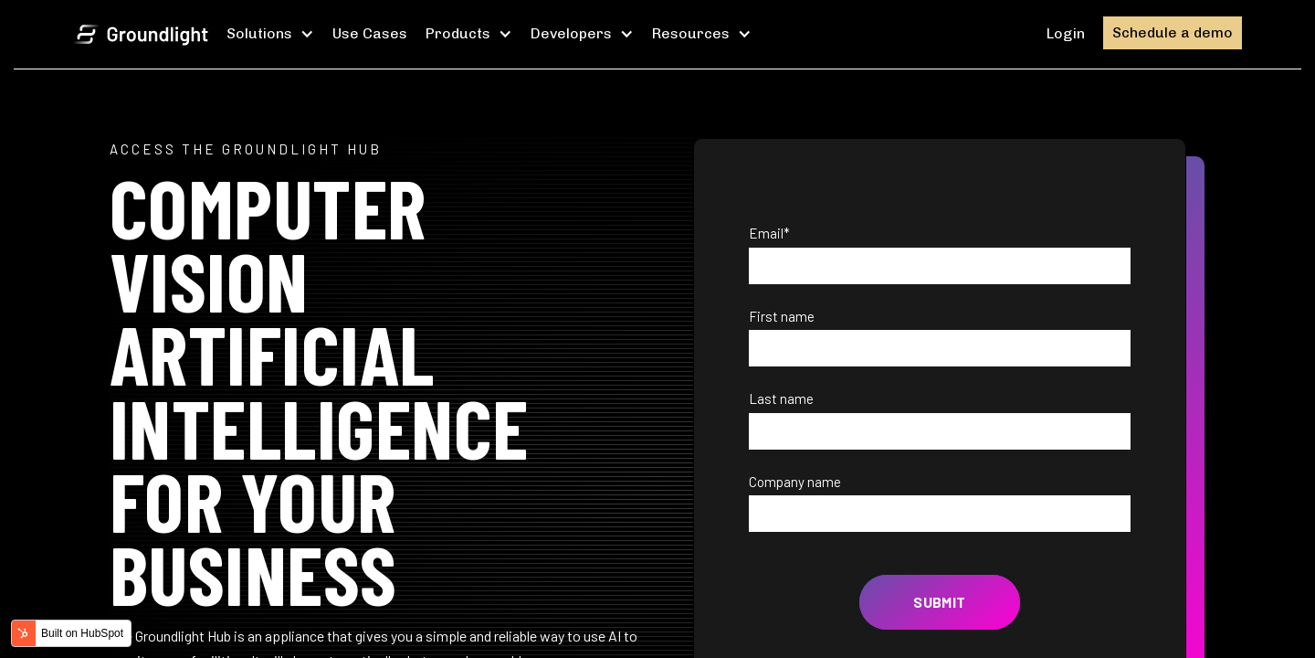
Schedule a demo (1172, 32)
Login (1066, 33)
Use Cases (369, 33)
